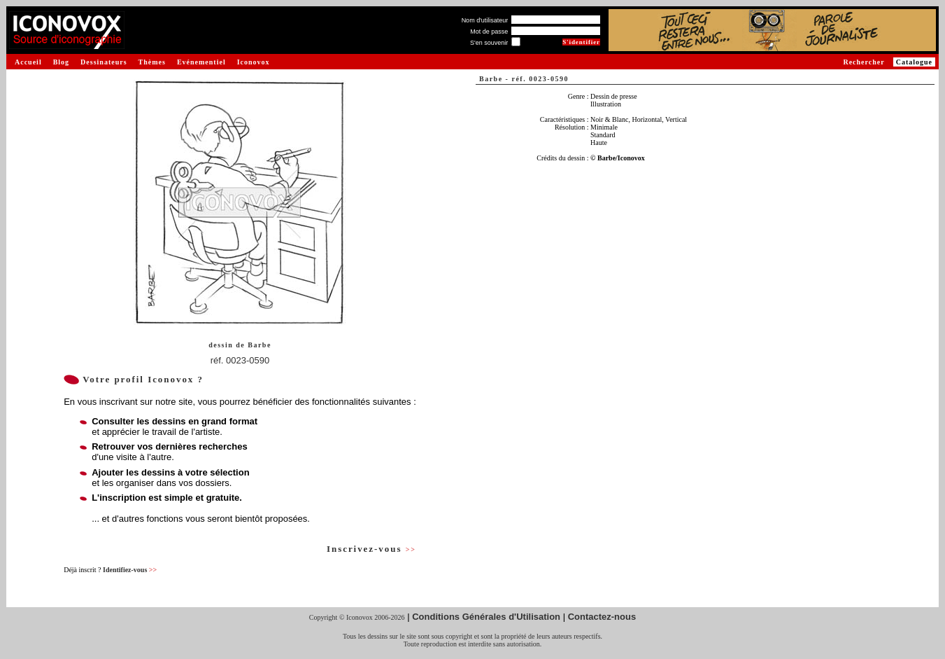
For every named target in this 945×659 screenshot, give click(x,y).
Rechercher (863, 62)
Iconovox (253, 62)
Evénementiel (201, 62)
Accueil (28, 62)
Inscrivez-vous (371, 548)
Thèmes (152, 62)
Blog (61, 62)
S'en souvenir (489, 42)
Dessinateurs (103, 62)
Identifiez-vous (130, 570)
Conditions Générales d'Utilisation (486, 616)
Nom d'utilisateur (485, 20)
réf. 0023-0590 (240, 360)
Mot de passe (489, 31)
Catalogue (914, 62)
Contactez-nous (602, 616)
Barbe (259, 345)
